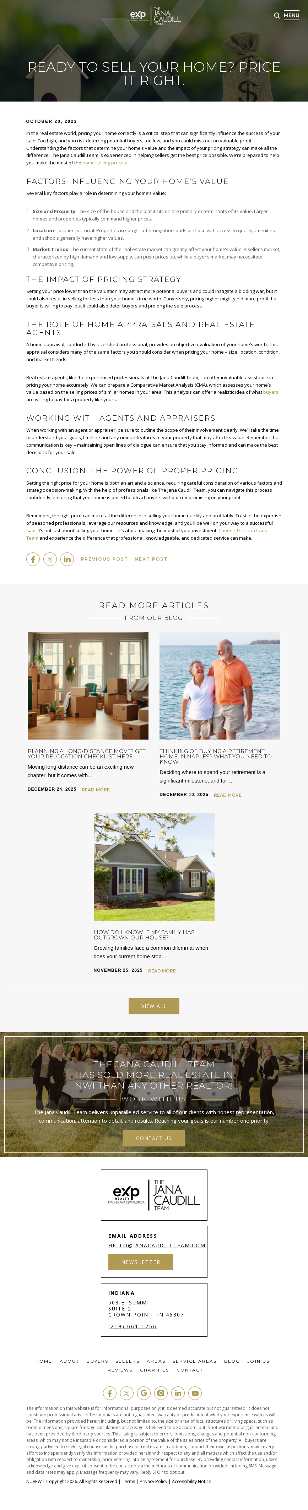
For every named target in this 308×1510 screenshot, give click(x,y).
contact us (154, 1137)
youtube (195, 1393)
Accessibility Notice (190, 1481)
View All (154, 1005)
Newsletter (141, 1261)
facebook (33, 559)
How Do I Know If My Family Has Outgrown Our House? (144, 934)
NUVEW (33, 1481)
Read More (96, 789)
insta (161, 1393)
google (144, 1393)
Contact (190, 1370)
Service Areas (195, 1361)
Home (44, 1361)
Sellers (127, 1361)
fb (110, 1393)
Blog (232, 1361)
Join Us (258, 1361)
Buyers (97, 1361)
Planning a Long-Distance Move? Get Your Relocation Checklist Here (87, 753)
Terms (127, 1481)
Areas (156, 1361)
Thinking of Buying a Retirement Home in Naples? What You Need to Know (216, 756)
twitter (50, 559)
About (70, 1361)
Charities (154, 1370)
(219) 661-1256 (132, 1326)
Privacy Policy (152, 1481)
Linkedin (67, 559)
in (178, 1393)
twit (127, 1393)
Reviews (120, 1370)
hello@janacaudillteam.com (157, 1245)
